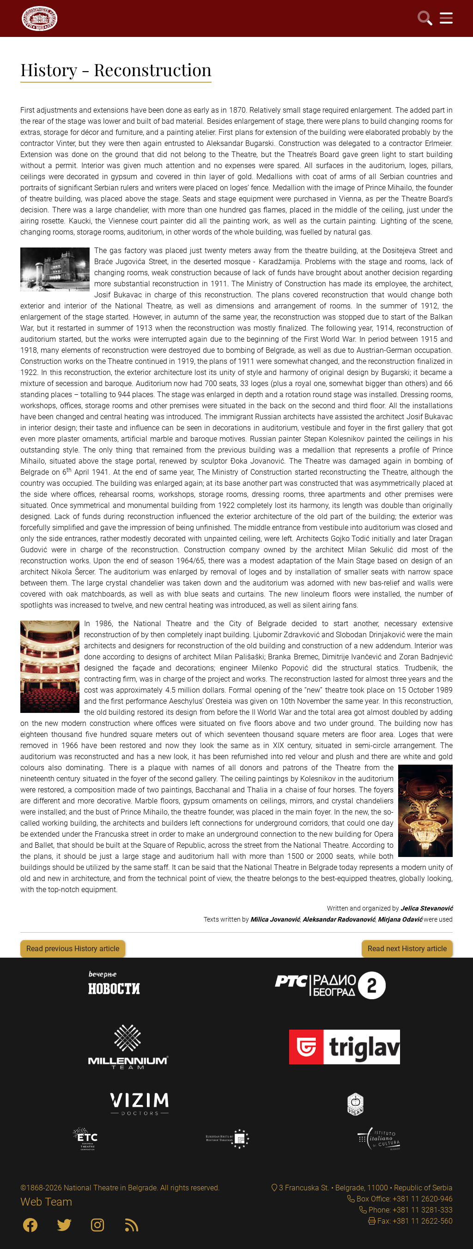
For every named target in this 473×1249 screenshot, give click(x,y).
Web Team (46, 1201)
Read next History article (407, 948)
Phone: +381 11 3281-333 (410, 1210)
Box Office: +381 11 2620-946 (404, 1199)
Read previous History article (72, 948)
